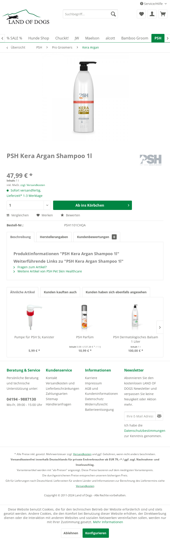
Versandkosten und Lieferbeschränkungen (62, 386)
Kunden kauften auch (60, 292)
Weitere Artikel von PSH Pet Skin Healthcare (48, 271)
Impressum (93, 383)
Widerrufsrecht (96, 404)
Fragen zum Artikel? (30, 267)
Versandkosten (82, 454)
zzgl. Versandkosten (32, 185)
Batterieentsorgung (99, 409)
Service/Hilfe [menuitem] (152, 4)
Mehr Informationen (108, 522)
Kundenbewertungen (97, 236)
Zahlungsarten (57, 393)
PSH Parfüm (85, 337)
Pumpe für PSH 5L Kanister (34, 337)
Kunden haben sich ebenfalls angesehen (116, 292)
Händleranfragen (58, 404)
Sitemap (52, 399)
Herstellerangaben (54, 237)
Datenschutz (94, 399)
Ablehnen (71, 533)
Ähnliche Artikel (22, 292)
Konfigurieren (95, 533)
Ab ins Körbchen (102, 205)
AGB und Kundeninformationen (101, 391)
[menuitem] (90, 14)
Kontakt (51, 378)
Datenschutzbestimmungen (144, 430)
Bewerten (70, 215)
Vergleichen (18, 215)
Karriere (91, 378)
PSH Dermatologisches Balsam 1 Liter (135, 339)
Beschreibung (20, 237)
